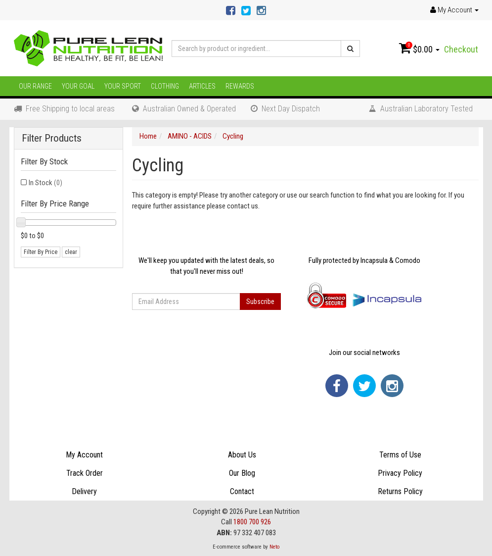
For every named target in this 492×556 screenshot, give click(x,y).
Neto (274, 547)
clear (71, 252)
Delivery (84, 491)
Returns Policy (400, 491)
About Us (242, 454)
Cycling (233, 136)
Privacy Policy (400, 473)
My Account (84, 454)
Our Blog (242, 473)
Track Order (84, 473)
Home (148, 136)
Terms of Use (400, 454)
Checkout (461, 49)
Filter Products (52, 138)
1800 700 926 (252, 521)
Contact (242, 491)
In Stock (45, 182)
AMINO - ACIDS (190, 136)
